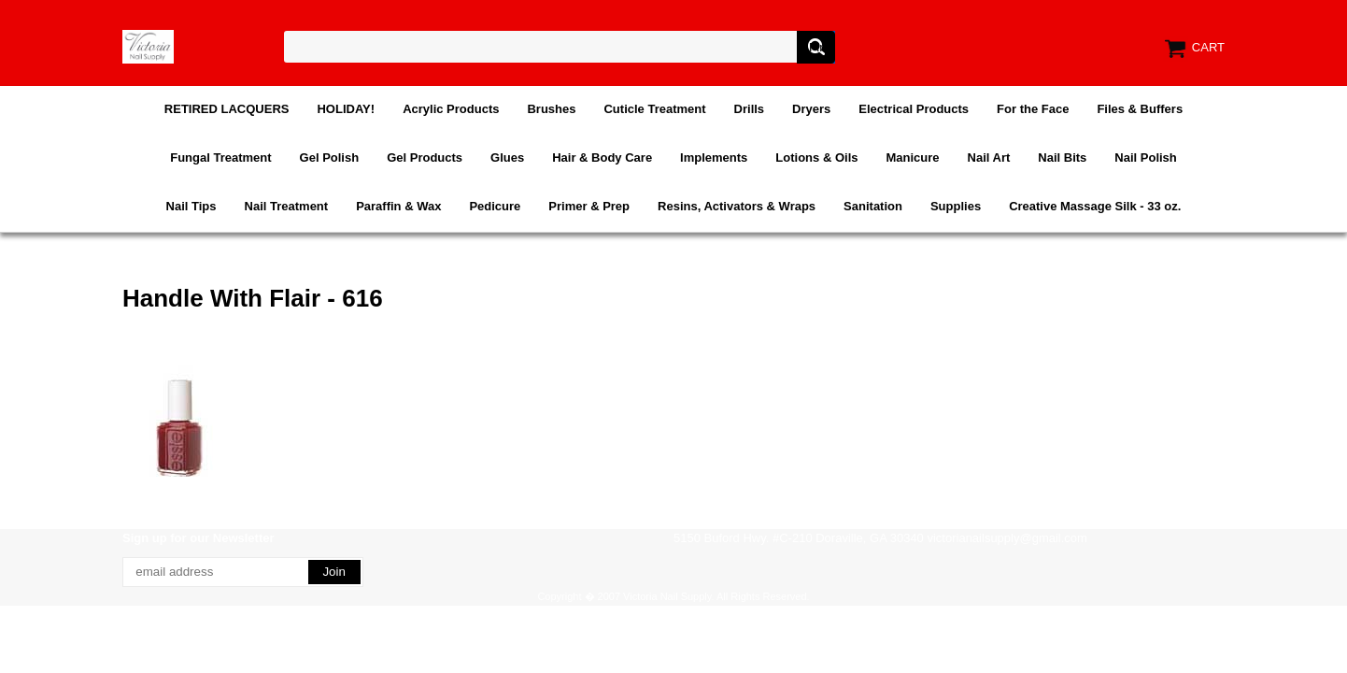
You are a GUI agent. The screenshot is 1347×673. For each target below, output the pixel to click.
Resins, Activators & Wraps (736, 206)
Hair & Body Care (602, 157)
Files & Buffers (1140, 109)
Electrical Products (913, 109)
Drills (749, 109)
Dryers (811, 109)
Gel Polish (330, 157)
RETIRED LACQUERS (227, 109)
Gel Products (424, 157)
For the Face (1033, 109)
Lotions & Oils (816, 157)
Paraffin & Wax (398, 206)
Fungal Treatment (220, 157)
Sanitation (873, 206)
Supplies (955, 206)
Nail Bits (1062, 157)
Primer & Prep (589, 206)
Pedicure (494, 206)
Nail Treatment (287, 206)
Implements (713, 157)
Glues (507, 157)
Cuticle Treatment (654, 109)
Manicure (912, 157)
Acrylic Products (451, 109)
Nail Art (989, 157)
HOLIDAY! (346, 109)
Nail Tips (191, 206)
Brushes (551, 109)
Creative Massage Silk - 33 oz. (1095, 206)
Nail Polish (1145, 157)
